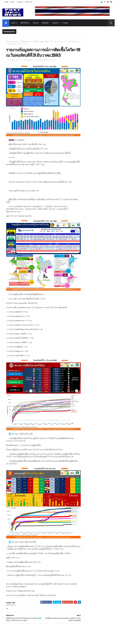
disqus (62, 614)
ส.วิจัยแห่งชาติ (24, 42)
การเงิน (82, 365)
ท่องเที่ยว (45, 23)
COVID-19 (36, 42)
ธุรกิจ (13, 23)
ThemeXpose (15, 626)
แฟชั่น (82, 373)
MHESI (42, 42)
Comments (106, 388)
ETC (83, 399)
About (12, 2)
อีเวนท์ (35, 23)
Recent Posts (88, 388)
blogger (54, 614)
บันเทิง (54, 23)
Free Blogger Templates (30, 626)
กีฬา (81, 368)
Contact (20, 2)
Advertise (28, 2)
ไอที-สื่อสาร (25, 23)
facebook (71, 614)
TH (51, 42)
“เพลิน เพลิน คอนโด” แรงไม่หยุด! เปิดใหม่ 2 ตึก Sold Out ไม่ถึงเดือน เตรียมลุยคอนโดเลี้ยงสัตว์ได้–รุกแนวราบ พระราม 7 (102, 230)
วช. (18, 42)
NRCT (47, 42)
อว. (31, 42)
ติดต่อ (82, 382)
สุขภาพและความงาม (87, 371)
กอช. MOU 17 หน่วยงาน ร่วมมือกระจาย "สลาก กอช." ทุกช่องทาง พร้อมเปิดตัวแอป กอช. (101, 241)
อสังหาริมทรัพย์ (85, 354)
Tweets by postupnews (89, 217)
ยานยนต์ (83, 357)
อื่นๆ (81, 379)
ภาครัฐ (65, 23)
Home (7, 2)
